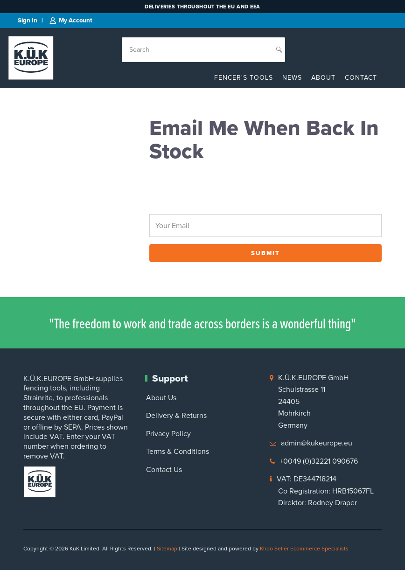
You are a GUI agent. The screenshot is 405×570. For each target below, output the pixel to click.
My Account (75, 20)
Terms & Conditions (177, 451)
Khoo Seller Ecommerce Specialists (304, 548)
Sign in (27, 20)
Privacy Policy (168, 433)
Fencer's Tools (243, 78)
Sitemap (167, 548)
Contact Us (164, 469)
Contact (361, 78)
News (292, 78)
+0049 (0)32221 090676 (318, 461)
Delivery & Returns (176, 415)
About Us (161, 397)
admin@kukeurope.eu (316, 443)
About (323, 78)
